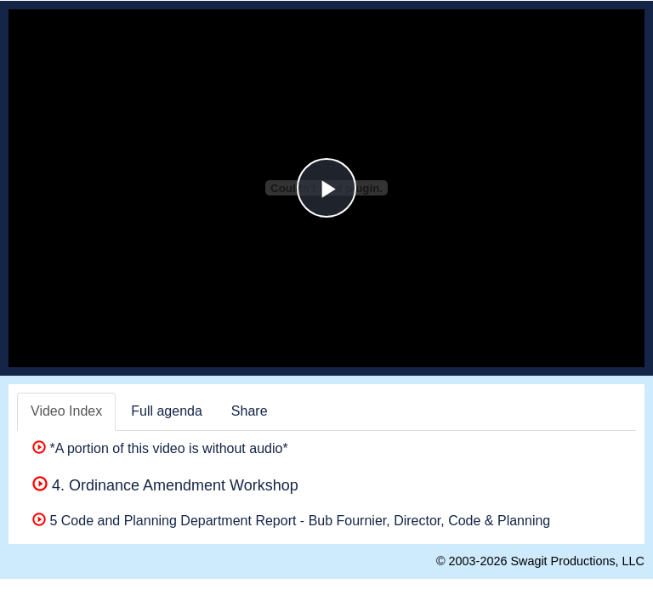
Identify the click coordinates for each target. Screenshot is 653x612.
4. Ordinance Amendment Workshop (165, 485)
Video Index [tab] (66, 411)
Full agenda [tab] (166, 411)
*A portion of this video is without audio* (160, 448)
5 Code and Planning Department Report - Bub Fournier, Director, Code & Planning (291, 520)
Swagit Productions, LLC (577, 561)
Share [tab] (249, 411)
